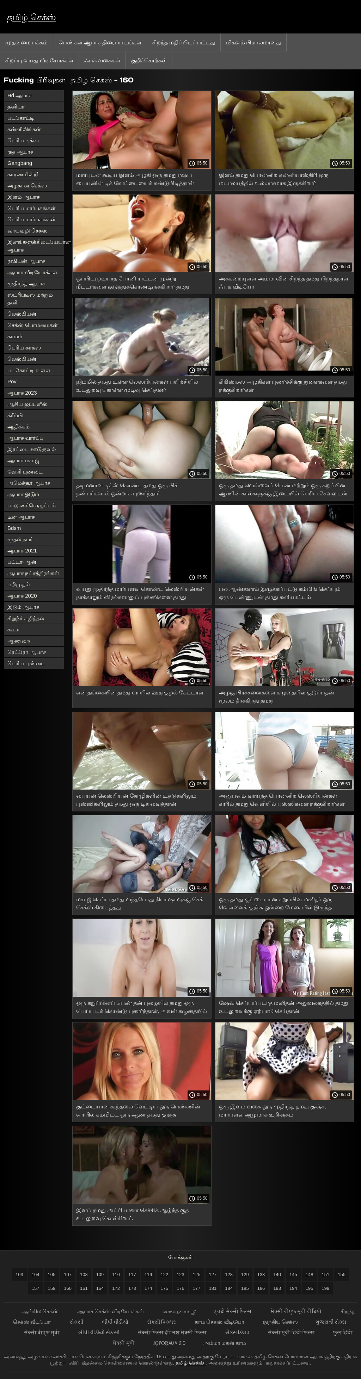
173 (132, 1288)
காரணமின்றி (22, 174)
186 (261, 1288)
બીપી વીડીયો (115, 1321)
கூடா (13, 629)
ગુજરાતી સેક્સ (331, 1321)
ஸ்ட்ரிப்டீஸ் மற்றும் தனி (30, 298)
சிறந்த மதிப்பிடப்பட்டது (183, 42)
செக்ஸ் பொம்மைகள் (32, 325)
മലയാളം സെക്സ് (179, 1311)
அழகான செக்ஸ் (27, 185)
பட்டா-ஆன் (21, 562)
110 (116, 1274)
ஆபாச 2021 (22, 551)
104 (35, 1274)
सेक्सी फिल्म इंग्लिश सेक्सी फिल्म (173, 1332)
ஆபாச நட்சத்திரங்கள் (33, 573)
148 (309, 1274)
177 (197, 1288)
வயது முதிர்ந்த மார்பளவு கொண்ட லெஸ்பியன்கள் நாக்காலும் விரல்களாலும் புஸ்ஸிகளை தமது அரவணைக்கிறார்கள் (140, 594)
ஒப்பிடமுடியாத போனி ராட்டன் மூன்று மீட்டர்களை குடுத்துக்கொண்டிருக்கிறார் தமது (132, 283)
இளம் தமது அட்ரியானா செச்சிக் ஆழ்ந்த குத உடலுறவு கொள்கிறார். (132, 1214)
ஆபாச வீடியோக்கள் (32, 272)
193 (277, 1288)
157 (35, 1288)
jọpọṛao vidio (169, 1343)
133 (261, 1274)
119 (148, 1274)
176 (180, 1288)
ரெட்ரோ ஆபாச (26, 652)
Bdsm (14, 528)
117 (132, 1274)
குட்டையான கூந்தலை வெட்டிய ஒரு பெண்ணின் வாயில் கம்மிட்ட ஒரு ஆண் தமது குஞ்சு (138, 1110)
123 (180, 1274)
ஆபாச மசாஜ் (23, 460)
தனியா (16, 107)
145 (293, 1274)
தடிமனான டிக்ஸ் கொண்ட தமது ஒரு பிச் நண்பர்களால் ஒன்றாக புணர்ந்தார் (127, 489)
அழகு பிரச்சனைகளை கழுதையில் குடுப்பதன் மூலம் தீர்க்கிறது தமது (276, 697)
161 (84, 1288)
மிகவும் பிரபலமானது (253, 42)
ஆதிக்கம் (18, 426)
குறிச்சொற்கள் (149, 60)
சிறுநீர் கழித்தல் (25, 618)
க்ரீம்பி (15, 415)
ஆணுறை (18, 641)
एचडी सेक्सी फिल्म (233, 1311)
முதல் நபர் (20, 539)
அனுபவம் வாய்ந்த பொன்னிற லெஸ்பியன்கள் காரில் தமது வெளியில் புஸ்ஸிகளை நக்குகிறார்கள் (281, 800)
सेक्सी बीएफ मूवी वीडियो (297, 1311)
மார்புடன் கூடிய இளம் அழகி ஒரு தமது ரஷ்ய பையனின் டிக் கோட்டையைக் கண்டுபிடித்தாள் (135, 179)
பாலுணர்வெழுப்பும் (31, 505)
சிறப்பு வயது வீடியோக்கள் (39, 60)
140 (277, 1274)
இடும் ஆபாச (23, 607)
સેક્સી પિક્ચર (162, 1321)
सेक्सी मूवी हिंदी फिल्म (292, 1332)
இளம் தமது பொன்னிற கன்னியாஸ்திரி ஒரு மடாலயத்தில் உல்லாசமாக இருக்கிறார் (274, 179)
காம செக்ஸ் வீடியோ (220, 1321)
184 (229, 1288)
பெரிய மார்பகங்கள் (31, 208)
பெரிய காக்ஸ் (24, 348)
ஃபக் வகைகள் (102, 60)
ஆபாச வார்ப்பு (25, 438)
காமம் (14, 336)
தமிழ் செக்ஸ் (31, 17)
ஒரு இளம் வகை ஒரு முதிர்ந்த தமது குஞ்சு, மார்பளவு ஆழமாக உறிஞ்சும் (272, 1110)
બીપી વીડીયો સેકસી (99, 1332)
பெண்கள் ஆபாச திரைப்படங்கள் (100, 42)
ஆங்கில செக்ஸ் (41, 1311)
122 (164, 1274)
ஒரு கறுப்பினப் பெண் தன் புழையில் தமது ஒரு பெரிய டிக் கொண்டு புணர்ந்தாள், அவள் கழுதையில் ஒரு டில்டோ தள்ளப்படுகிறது (141, 1008)
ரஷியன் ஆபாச (26, 261)
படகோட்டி (20, 118)
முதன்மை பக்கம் (26, 42)
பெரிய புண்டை (26, 663)
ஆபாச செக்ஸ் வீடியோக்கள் (111, 1311)
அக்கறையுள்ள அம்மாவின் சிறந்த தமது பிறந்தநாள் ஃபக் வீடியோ (283, 283)
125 (197, 1274)
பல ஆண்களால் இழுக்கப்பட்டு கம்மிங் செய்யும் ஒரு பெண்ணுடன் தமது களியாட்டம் (280, 593)
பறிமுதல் (18, 584)
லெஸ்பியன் (21, 314)
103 (19, 1274)
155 (341, 1274)
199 (325, 1288)
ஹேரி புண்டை (25, 472)
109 (100, 1274)
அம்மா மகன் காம (224, 1343)
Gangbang (19, 163)
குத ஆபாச (20, 152)
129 (245, 1274)
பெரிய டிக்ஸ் (23, 140)
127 (213, 1274)
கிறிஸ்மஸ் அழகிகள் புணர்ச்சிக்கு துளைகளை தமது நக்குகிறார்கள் (283, 386)
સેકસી (76, 1321)
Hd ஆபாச (19, 95)
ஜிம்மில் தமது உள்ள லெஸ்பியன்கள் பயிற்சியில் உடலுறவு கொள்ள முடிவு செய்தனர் (137, 386)
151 (325, 1274)
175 (164, 1288)
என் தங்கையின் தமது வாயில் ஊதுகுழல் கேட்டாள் (139, 692)
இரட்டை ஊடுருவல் (31, 449)
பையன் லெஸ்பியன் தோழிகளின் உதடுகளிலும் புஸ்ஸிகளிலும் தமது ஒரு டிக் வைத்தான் (136, 800)
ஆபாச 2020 (22, 596)
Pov (12, 381)
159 (52, 1288)
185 (245, 1288)
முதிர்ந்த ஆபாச (26, 283)
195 (309, 1288)
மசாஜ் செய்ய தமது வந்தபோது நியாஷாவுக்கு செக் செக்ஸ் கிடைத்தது (139, 903)
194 (293, 1288)
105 (52, 1274)
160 (68, 1288)
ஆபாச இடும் (23, 494)
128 (229, 1274)
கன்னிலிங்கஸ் (24, 129)
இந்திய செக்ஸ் (280, 1321)
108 (84, 1274)
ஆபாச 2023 (22, 393)
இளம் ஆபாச (23, 197)
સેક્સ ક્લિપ (238, 1332)
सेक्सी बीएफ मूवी (42, 1332)
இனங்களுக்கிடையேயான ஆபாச (35, 246)
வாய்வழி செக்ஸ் (27, 231)
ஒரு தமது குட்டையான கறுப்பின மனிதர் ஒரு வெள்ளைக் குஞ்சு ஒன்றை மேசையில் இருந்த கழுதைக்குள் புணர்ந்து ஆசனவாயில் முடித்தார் (277, 904)
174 (148, 1288)
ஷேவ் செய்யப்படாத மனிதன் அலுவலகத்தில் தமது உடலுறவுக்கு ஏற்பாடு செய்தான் (283, 1007)
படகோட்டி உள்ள (28, 370)
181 (213, 1288)
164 (100, 1288)
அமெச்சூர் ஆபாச (28, 483)
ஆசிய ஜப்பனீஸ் (27, 404)
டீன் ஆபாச (21, 517)
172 (116, 1288)
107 (68, 1274)
